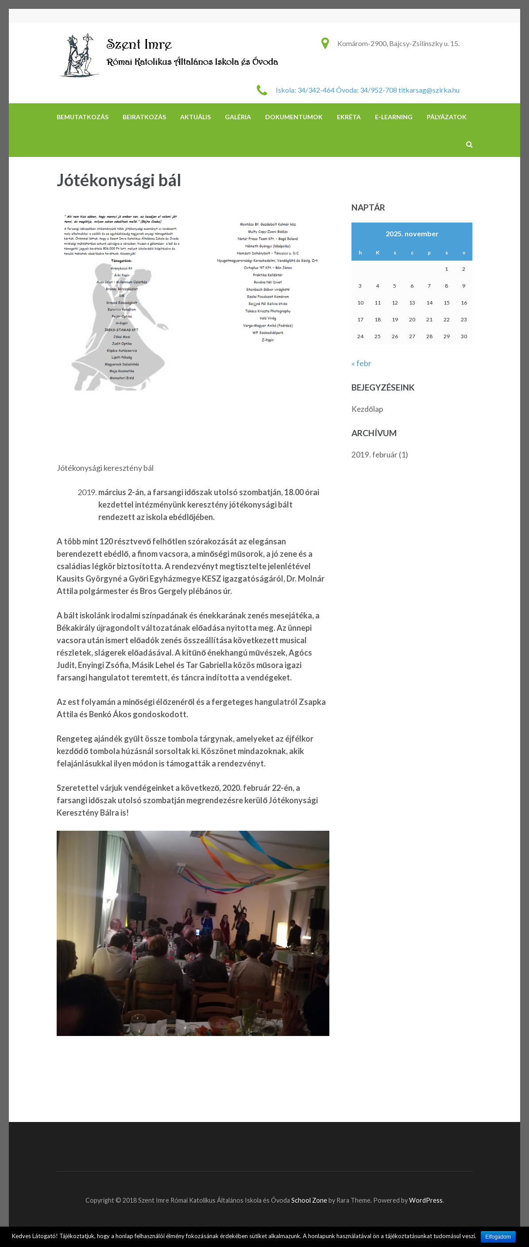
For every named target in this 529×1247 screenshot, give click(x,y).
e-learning (394, 117)
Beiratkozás (144, 117)
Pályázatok (447, 117)
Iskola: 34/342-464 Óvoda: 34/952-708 (336, 90)
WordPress (426, 1200)
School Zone (309, 1200)
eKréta (349, 117)
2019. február (374, 454)
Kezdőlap (366, 409)
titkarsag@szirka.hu (428, 90)
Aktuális (195, 117)
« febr (361, 363)
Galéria (238, 117)
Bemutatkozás (82, 117)
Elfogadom (498, 1237)
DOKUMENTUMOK (294, 117)
